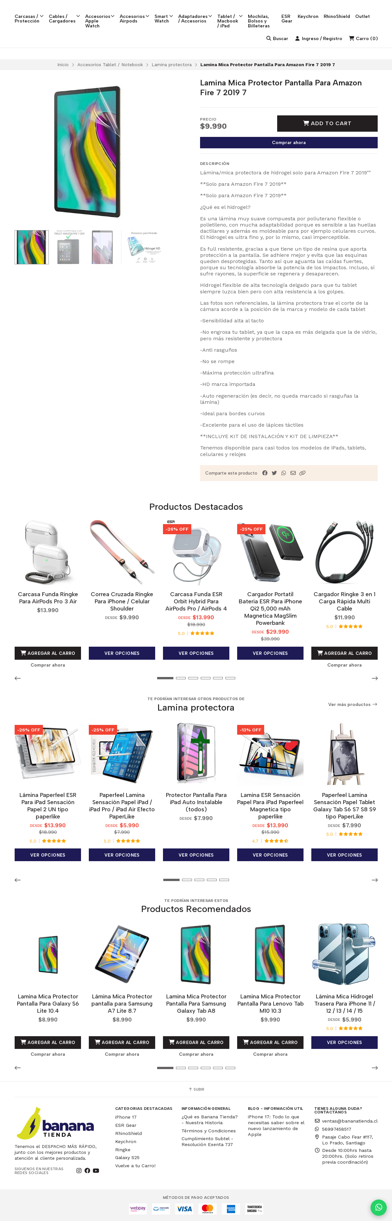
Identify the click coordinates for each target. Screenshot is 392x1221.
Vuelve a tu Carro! (135, 1165)
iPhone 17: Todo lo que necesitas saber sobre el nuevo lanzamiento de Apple (276, 1125)
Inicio (63, 64)
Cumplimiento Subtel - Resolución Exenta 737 (207, 1141)
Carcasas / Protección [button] (29, 12)
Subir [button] (196, 1089)
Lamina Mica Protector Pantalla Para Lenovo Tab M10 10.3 (270, 1003)
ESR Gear (294, 12)
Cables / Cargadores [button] (64, 12)
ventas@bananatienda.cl (346, 1121)
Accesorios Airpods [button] (135, 12)
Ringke (122, 1149)
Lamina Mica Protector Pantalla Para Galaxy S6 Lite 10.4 (48, 1003)
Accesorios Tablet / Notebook (110, 64)
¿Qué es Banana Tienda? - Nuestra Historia (210, 1119)
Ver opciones (122, 653)
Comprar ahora (289, 142)
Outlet (370, 10)
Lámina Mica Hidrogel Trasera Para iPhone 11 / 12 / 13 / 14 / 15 (344, 1003)
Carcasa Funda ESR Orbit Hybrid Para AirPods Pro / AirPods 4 (196, 601)
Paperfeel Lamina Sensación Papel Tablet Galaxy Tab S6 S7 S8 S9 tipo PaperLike (344, 805)
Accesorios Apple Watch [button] (100, 14)
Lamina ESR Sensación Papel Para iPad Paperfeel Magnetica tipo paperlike (270, 805)
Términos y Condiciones (209, 1130)
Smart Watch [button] (164, 12)
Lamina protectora (172, 64)
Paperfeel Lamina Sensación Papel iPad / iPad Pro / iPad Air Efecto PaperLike (122, 805)
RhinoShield (344, 10)
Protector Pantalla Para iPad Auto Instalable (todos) (196, 802)
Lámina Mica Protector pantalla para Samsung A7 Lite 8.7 (122, 1003)
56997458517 (332, 1129)
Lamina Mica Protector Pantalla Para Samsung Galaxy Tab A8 (196, 1003)
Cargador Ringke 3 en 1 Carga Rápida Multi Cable (344, 601)
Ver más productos (353, 704)
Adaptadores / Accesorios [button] (195, 12)
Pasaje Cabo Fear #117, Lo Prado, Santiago (343, 1139)
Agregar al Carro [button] (47, 653)
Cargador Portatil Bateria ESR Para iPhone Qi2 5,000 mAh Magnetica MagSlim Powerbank (270, 608)
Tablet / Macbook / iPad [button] (232, 14)
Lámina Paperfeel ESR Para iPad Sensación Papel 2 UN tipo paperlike (47, 805)
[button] (302, 473)
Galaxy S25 (127, 1157)
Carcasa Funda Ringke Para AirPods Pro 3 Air (48, 598)
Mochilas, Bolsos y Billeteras (263, 14)
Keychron (315, 10)
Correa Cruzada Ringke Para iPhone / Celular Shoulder (122, 601)
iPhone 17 (126, 1117)
